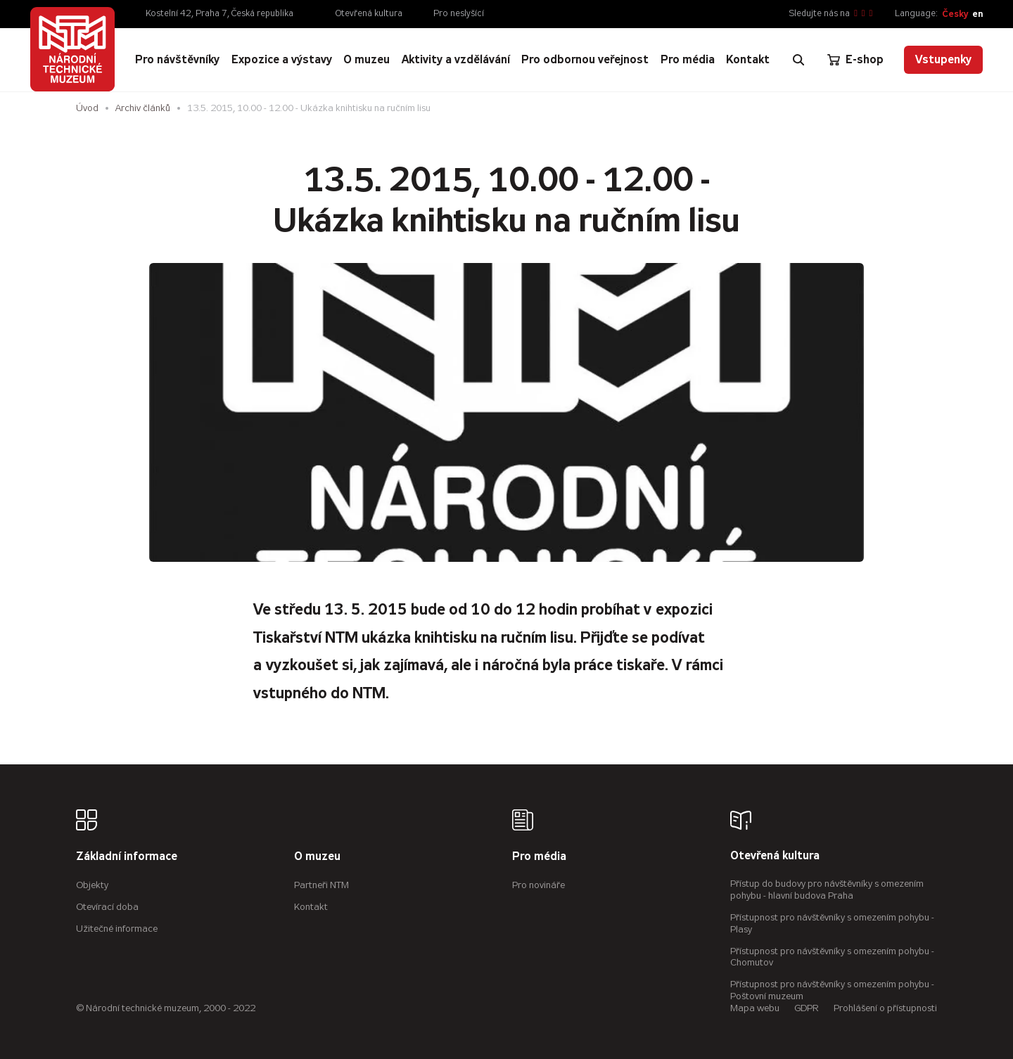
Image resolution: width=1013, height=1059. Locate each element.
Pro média (539, 857)
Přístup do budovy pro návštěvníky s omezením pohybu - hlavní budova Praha (827, 889)
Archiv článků (142, 108)
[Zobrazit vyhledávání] (798, 60)
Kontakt (311, 906)
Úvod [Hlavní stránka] (87, 108)
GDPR (806, 1008)
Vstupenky (943, 59)
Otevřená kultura (369, 13)
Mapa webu (754, 1008)
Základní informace (126, 857)
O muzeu (317, 857)
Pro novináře (538, 885)
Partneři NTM (321, 885)
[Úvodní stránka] (72, 49)
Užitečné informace (117, 928)
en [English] (977, 13)
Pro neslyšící (458, 13)
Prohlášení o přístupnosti (885, 1008)
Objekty (92, 885)
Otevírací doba (107, 906)
